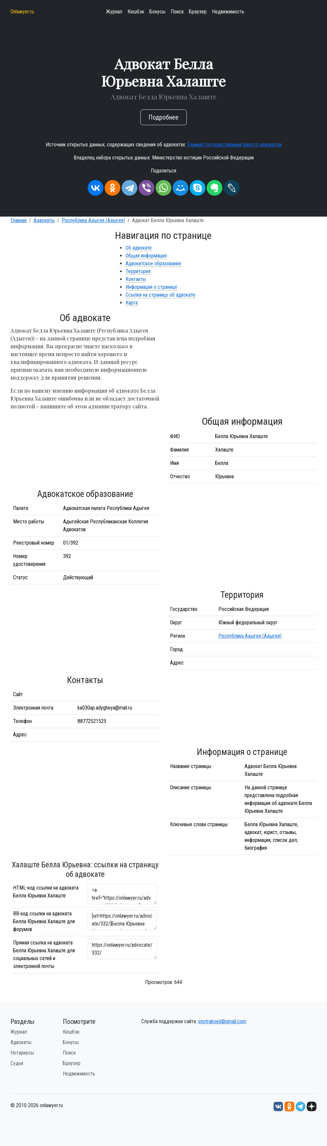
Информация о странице (151, 287)
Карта (132, 303)
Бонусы (157, 11)
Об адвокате (139, 248)
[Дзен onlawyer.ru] (312, 1106)
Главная (18, 220)
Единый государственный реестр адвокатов (234, 144)
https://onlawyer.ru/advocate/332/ (122, 949)
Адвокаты (44, 220)
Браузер (198, 11)
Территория (138, 271)
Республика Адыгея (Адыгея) (93, 220)
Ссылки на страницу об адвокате (160, 295)
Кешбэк (136, 11)
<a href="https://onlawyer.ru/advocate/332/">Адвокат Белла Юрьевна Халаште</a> (122, 894)
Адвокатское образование (153, 263)
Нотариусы (22, 1053)
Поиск (177, 11)
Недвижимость (228, 11)
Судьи (16, 1063)
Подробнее (163, 117)
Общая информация (146, 256)
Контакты (136, 279)
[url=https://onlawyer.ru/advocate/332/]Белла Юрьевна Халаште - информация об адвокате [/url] (122, 920)
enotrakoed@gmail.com (222, 1021)
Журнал (114, 11)
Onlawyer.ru (22, 11)
